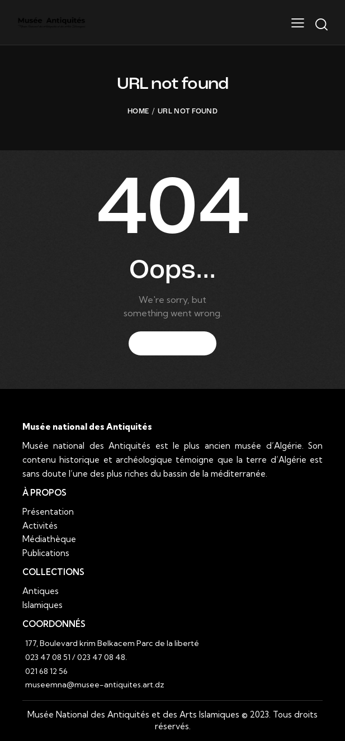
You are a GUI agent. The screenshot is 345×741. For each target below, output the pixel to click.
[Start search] (321, 24)
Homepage (172, 344)
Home (138, 111)
